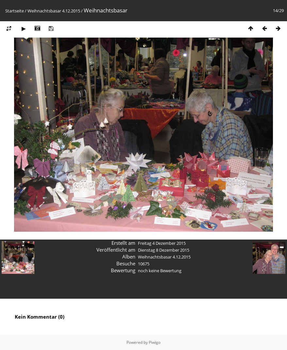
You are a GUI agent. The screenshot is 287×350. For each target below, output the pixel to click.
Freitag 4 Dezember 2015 (162, 243)
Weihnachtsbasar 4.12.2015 (53, 11)
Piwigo (154, 342)
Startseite (14, 11)
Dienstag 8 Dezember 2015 (163, 250)
